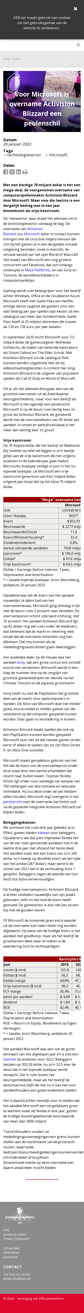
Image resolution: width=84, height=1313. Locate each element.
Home (6, 59)
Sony (21, 662)
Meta (29, 270)
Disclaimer (10, 1257)
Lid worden (11, 1248)
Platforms (41, 270)
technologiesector (24, 154)
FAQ (6, 1230)
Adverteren (11, 1252)
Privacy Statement (16, 1239)
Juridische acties (14, 1234)
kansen (44, 832)
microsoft (58, 154)
